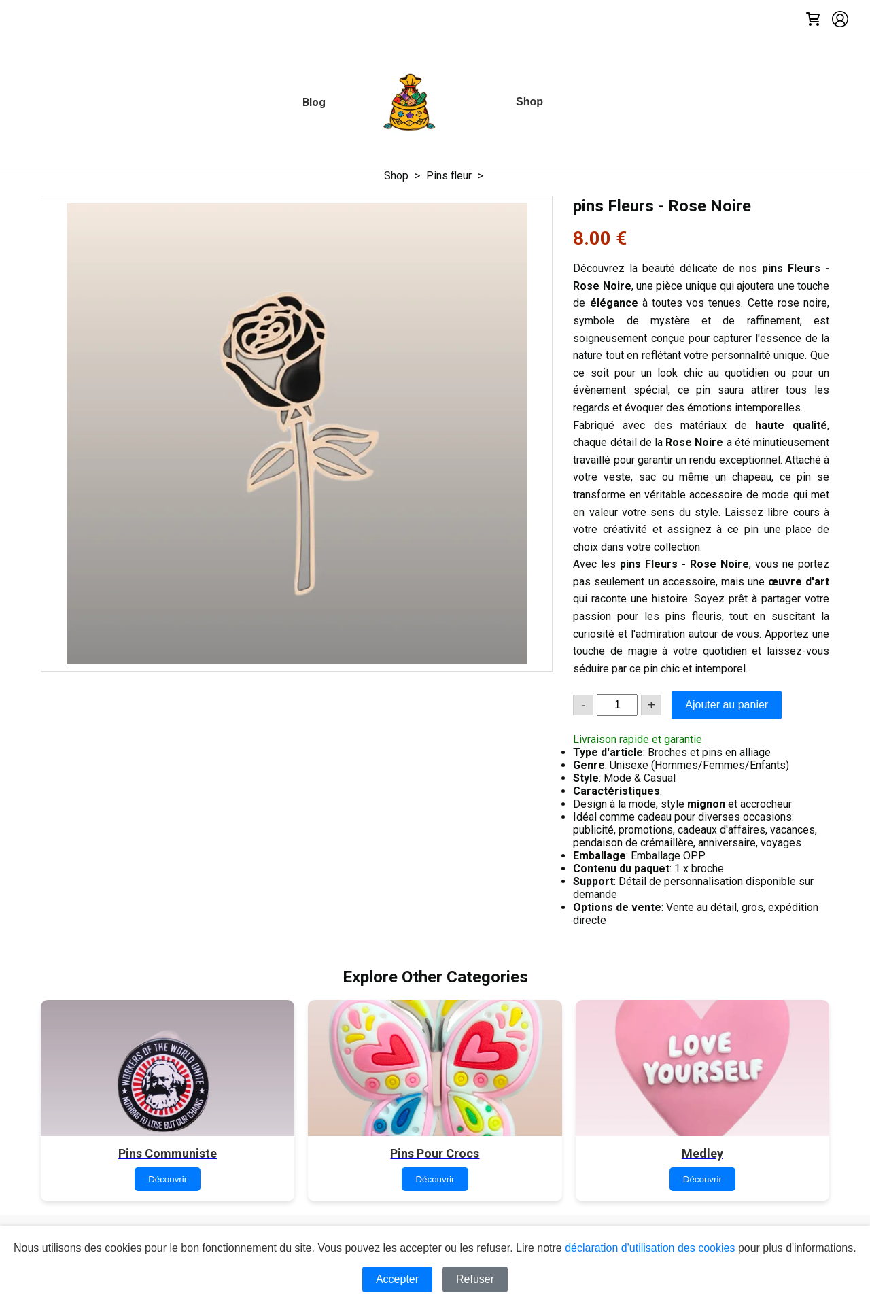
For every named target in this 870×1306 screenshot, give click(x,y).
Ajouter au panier (726, 704)
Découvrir (167, 1179)
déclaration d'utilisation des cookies (650, 1248)
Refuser (475, 1279)
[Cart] (813, 20)
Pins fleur (449, 175)
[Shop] (529, 102)
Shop (396, 175)
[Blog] (314, 102)
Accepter (397, 1279)
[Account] (840, 20)
